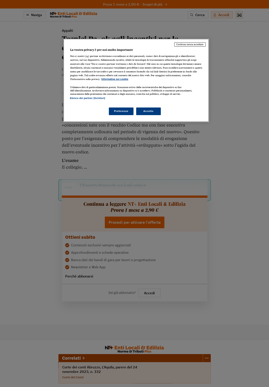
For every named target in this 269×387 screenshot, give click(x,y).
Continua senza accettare (190, 44)
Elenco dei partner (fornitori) (87, 98)
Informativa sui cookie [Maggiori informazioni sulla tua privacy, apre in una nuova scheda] (114, 79)
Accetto (148, 111)
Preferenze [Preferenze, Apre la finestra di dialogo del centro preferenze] (121, 111)
